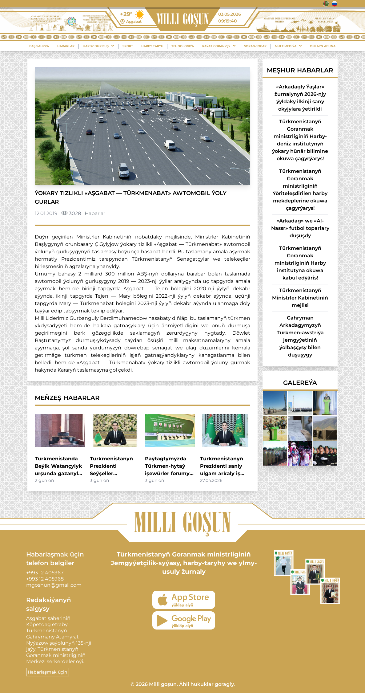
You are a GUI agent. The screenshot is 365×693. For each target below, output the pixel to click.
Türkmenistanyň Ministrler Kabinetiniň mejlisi (300, 297)
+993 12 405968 (45, 579)
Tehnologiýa (182, 46)
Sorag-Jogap (255, 46)
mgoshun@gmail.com (54, 585)
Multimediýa (288, 46)
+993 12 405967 (44, 573)
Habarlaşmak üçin (47, 672)
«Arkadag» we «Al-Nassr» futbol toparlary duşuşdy (300, 228)
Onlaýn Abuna (322, 46)
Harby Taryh (152, 46)
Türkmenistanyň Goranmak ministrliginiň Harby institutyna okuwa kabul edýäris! (300, 263)
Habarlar (65, 46)
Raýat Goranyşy (219, 46)
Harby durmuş (98, 46)
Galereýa (300, 382)
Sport (127, 46)
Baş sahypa (39, 46)
